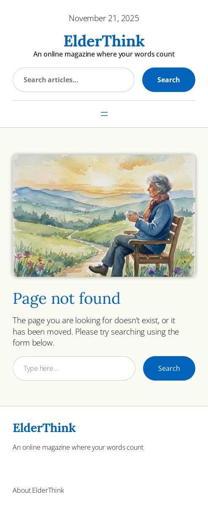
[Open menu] (104, 114)
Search (168, 79)
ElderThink (103, 41)
